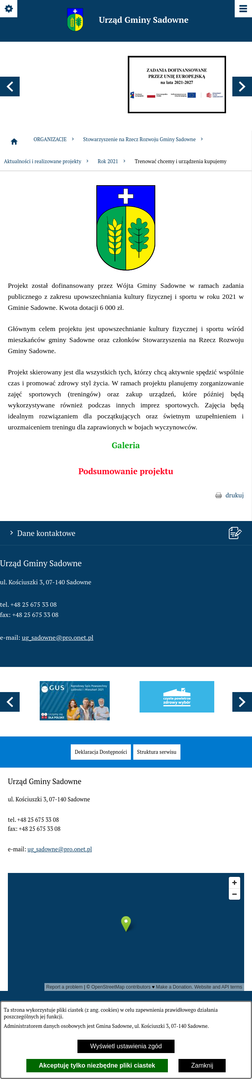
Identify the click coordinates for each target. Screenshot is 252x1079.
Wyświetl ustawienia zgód (126, 1046)
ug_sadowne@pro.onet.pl (58, 637)
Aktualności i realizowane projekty (47, 161)
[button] (10, 86)
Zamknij (202, 1065)
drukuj (235, 495)
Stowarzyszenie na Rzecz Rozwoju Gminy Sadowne (143, 139)
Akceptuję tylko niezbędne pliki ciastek (97, 1065)
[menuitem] (101, 752)
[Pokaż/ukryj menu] (243, 9)
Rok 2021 (112, 161)
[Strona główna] (14, 142)
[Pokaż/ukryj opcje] (9, 9)
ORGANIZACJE (54, 139)
